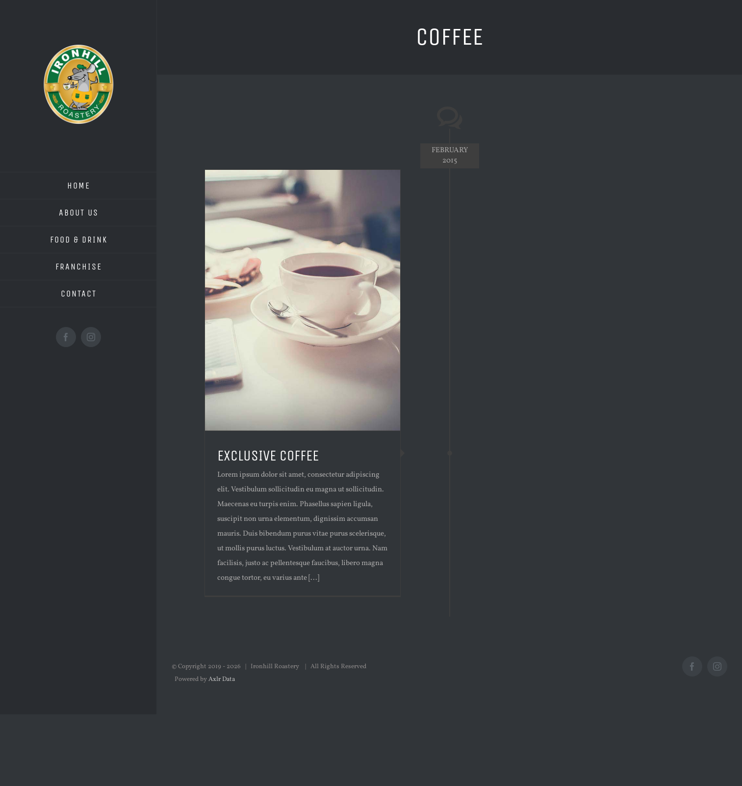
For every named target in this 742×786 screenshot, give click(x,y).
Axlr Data (221, 679)
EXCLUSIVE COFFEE (268, 455)
